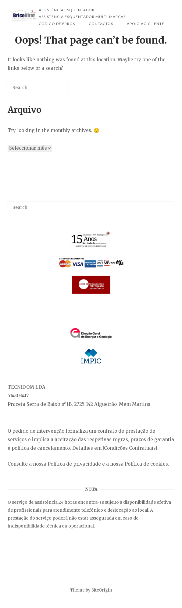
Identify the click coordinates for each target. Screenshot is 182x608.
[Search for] (38, 87)
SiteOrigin (101, 590)
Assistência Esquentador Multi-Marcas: (83, 16)
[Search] (55, 89)
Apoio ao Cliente (145, 23)
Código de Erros (57, 23)
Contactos (101, 23)
